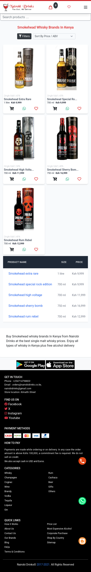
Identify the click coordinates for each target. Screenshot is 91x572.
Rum (50, 473)
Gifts (50, 486)
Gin (6, 509)
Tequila (8, 500)
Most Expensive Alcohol (59, 528)
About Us (9, 528)
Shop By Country (55, 538)
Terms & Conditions (14, 551)
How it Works (11, 524)
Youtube (12, 418)
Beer (50, 482)
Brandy (8, 491)
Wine (7, 486)
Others (51, 491)
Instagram (13, 413)
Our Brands (10, 538)
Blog (6, 542)
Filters (24, 36)
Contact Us (10, 533)
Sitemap (51, 542)
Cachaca (52, 477)
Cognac (8, 482)
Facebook (13, 404)
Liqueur (8, 505)
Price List (52, 524)
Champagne (10, 477)
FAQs (7, 547)
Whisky (8, 473)
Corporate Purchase (57, 533)
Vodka (7, 496)
